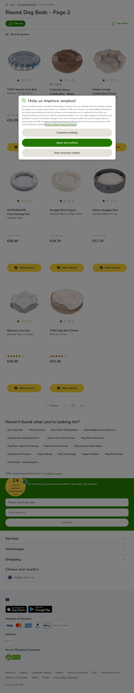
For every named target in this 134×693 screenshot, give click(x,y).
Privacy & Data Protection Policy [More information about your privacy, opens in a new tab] (60, 124)
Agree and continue (67, 142)
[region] (67, 128)
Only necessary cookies (67, 152)
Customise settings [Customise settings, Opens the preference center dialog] (67, 132)
